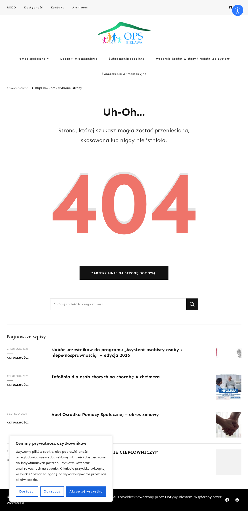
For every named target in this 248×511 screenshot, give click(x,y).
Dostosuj (27, 491)
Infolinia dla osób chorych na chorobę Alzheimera (105, 376)
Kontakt (57, 7)
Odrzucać (52, 491)
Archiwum (80, 7)
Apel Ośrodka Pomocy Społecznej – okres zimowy (105, 414)
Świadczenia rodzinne (127, 58)
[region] (61, 469)
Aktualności (18, 357)
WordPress (15, 503)
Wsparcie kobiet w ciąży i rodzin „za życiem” (193, 58)
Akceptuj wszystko (86, 491)
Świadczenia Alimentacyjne (124, 74)
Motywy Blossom (178, 497)
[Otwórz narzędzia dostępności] (237, 10)
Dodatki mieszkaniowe (78, 58)
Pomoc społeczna (32, 58)
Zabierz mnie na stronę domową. (124, 273)
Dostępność (33, 7)
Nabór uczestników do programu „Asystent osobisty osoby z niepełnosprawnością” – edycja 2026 (117, 352)
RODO (11, 7)
